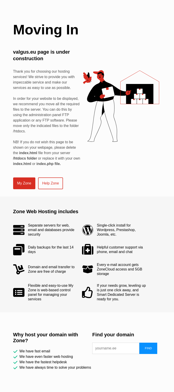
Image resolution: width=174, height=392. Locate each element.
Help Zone (50, 183)
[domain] (115, 348)
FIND (148, 348)
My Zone (24, 183)
